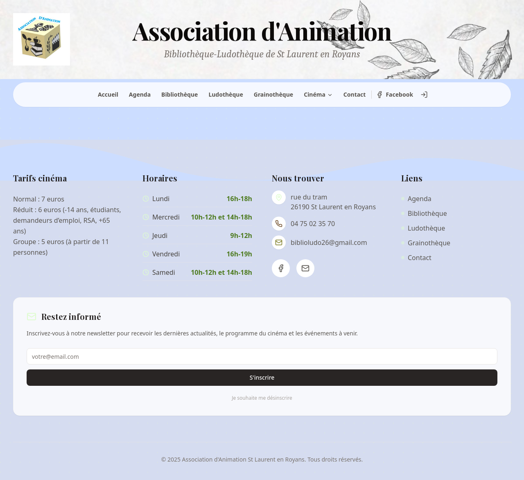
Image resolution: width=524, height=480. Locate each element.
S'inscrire (262, 377)
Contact (354, 94)
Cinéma (318, 94)
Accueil (108, 94)
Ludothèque (225, 94)
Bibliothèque (179, 94)
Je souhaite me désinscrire (262, 398)
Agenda (140, 94)
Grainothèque (273, 94)
